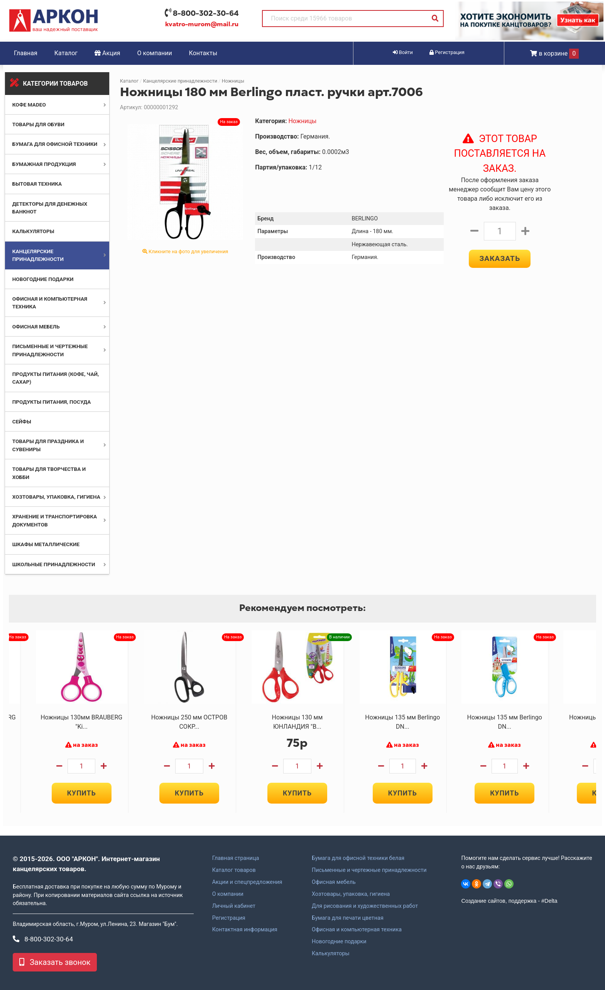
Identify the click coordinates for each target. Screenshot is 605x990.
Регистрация (228, 918)
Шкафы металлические (45, 544)
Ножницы (233, 81)
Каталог (66, 53)
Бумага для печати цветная (348, 918)
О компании (154, 53)
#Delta (549, 901)
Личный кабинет (233, 906)
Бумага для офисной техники (55, 144)
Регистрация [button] (447, 52)
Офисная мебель (36, 326)
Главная (25, 53)
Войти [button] (403, 52)
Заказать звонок (54, 962)
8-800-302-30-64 (206, 13)
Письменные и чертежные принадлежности (369, 870)
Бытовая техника (37, 184)
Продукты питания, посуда (51, 402)
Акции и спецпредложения (247, 882)
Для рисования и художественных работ (365, 906)
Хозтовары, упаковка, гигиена (56, 497)
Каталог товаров (234, 870)
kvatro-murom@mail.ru (201, 24)
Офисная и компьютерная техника (357, 930)
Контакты (203, 53)
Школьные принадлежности (53, 564)
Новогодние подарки (43, 279)
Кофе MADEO (29, 105)
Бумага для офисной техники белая (358, 858)
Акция (107, 53)
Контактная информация (244, 930)
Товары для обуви (38, 124)
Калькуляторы (33, 231)
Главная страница (235, 858)
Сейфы (21, 421)
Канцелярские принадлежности (180, 81)
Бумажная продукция (44, 164)
